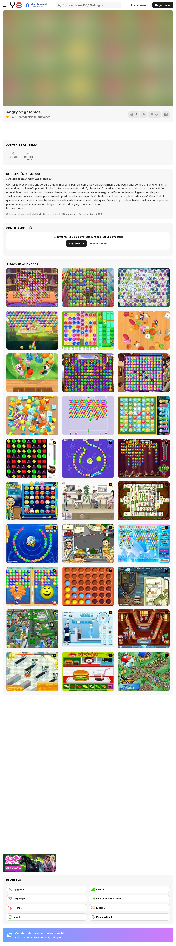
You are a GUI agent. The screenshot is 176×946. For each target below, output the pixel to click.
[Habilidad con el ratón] (129, 898)
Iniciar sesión (139, 5)
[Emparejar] (46, 898)
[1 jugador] (46, 889)
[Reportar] (154, 114)
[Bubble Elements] (144, 543)
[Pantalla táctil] (129, 917)
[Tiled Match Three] (32, 415)
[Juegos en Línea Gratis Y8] (16, 5)
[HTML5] (46, 907)
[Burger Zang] (88, 671)
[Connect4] (88, 586)
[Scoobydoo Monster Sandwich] (144, 586)
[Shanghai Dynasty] (144, 500)
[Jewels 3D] (32, 458)
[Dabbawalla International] (32, 628)
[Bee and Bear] (88, 330)
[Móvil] (46, 917)
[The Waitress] (88, 500)
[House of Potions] (32, 287)
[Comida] (129, 889)
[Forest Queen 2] (88, 372)
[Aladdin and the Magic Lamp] (144, 372)
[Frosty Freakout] (88, 628)
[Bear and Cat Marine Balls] (32, 543)
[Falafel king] (88, 543)
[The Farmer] (144, 671)
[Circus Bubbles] (32, 330)
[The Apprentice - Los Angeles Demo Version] (144, 628)
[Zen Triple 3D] (32, 372)
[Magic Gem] (32, 586)
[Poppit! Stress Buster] (144, 458)
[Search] (59, 5)
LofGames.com (67, 214)
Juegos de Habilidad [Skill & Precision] (29, 214)
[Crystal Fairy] (88, 287)
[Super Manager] (32, 671)
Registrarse (163, 5)
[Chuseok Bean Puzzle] (32, 500)
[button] (14, 208)
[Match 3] (129, 907)
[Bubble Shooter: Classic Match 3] (88, 415)
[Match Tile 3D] (144, 330)
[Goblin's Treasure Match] (144, 415)
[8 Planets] (88, 458)
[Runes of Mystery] (144, 287)
